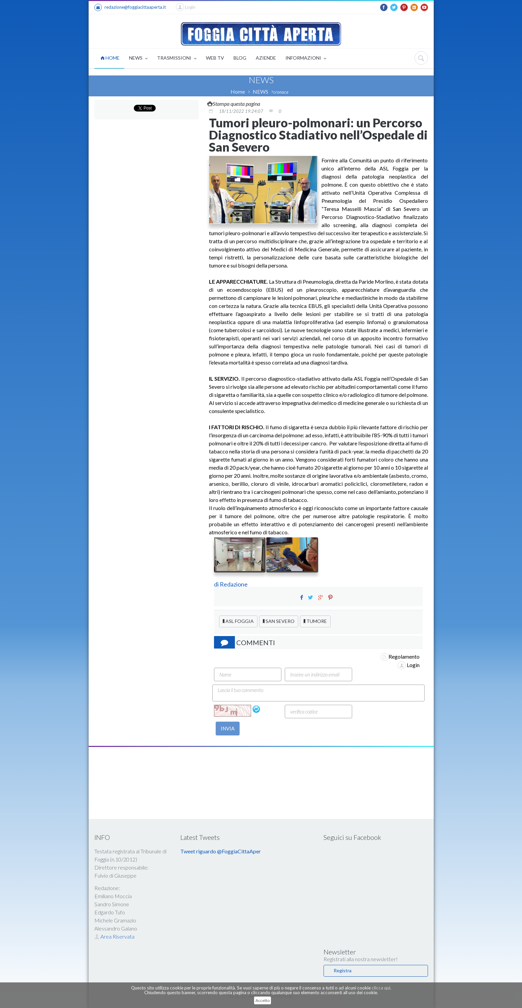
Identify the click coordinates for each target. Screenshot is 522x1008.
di (217, 584)
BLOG (240, 58)
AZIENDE (266, 58)
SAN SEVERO (279, 621)
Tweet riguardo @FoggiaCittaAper (220, 851)
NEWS (138, 58)
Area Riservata (114, 936)
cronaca (280, 92)
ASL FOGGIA (238, 621)
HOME (110, 58)
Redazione (234, 584)
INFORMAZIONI (305, 58)
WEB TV (215, 58)
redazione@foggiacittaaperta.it (130, 7)
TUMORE (315, 621)
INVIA (228, 728)
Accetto (262, 1000)
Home (238, 91)
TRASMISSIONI (176, 58)
